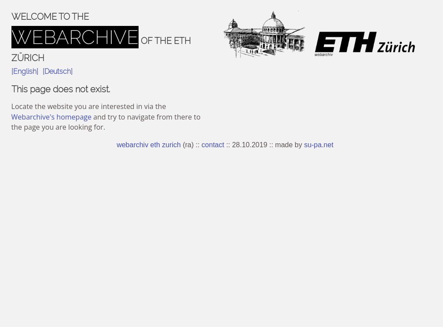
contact (212, 145)
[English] (24, 71)
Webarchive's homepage (51, 117)
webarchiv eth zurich (149, 145)
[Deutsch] (58, 71)
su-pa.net (318, 145)
